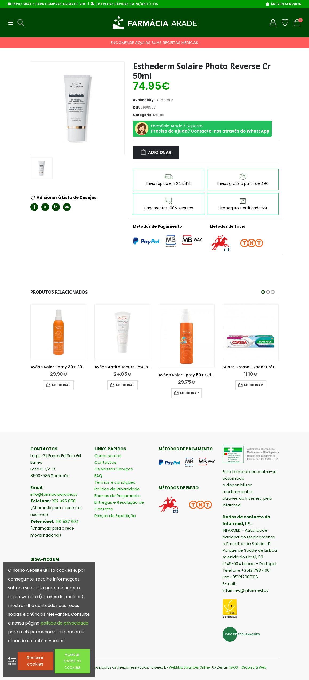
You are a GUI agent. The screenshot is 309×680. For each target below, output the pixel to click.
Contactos (105, 462)
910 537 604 (66, 521)
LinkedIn (56, 207)
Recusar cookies (35, 661)
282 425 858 (64, 501)
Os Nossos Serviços (113, 469)
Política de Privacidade (117, 489)
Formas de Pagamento (117, 495)
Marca (158, 115)
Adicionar (159, 152)
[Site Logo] (155, 22)
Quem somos (107, 455)
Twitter (45, 207)
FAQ (98, 475)
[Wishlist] (285, 22)
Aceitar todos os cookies (72, 660)
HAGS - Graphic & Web (247, 667)
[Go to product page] (58, 332)
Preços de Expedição (115, 515)
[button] (12, 22)
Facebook (34, 207)
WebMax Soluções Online (189, 667)
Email (67, 207)
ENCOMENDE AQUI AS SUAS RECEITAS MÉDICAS (154, 42)
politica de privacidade (64, 623)
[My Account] (273, 22)
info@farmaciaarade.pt (53, 494)
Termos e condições (114, 482)
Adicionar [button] (61, 385)
